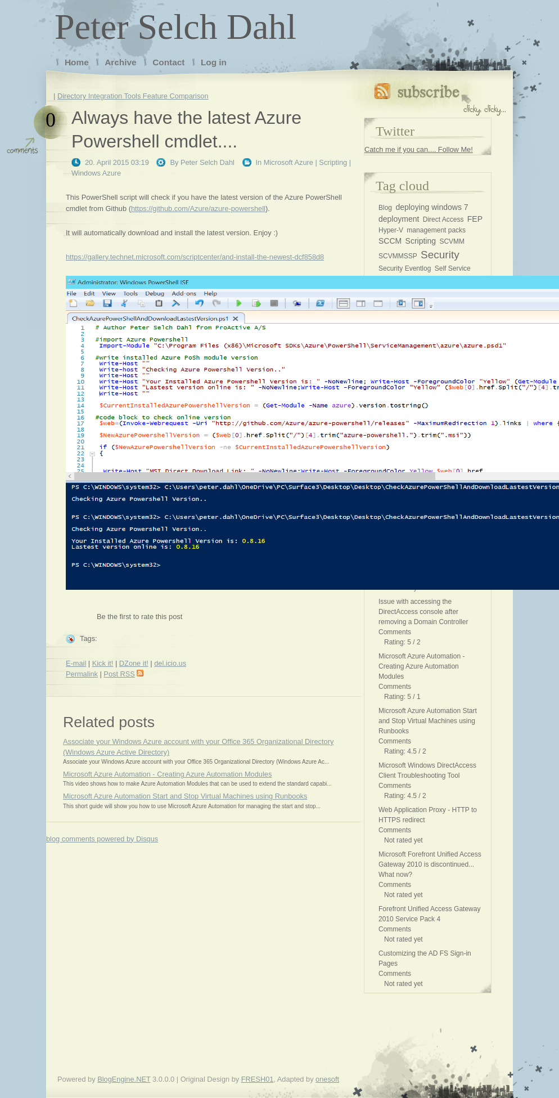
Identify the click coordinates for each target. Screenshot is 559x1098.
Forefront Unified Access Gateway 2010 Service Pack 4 (429, 914)
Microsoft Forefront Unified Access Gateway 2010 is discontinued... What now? (429, 864)
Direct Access (443, 219)
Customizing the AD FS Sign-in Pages (424, 958)
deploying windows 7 (431, 207)
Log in (214, 62)
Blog (385, 208)
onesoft (327, 1079)
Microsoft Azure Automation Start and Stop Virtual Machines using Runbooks (185, 796)
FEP (475, 218)
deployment (398, 218)
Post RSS (123, 674)
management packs (436, 230)
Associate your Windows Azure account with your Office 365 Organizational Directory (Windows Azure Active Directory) (198, 746)
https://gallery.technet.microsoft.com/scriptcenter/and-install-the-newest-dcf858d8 (195, 257)
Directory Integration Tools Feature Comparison (133, 96)
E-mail (76, 663)
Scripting (333, 162)
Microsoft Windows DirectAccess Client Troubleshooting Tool (427, 770)
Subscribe (440, 97)
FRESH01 (257, 1079)
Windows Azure (96, 173)
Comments (394, 632)
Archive (120, 62)
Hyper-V (390, 230)
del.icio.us (170, 663)
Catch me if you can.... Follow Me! (418, 149)
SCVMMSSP (397, 256)
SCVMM (452, 241)
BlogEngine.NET (123, 1079)
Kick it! (103, 663)
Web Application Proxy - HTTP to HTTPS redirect (427, 815)
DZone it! (133, 663)
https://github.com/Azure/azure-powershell (198, 208)
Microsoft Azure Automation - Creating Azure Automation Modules (167, 774)
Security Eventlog (404, 268)
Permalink (82, 674)
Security (440, 255)
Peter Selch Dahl (175, 27)
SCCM (390, 240)
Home (77, 62)
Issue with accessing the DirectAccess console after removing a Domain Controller (423, 612)
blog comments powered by (102, 839)
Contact (168, 62)
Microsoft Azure (288, 162)
